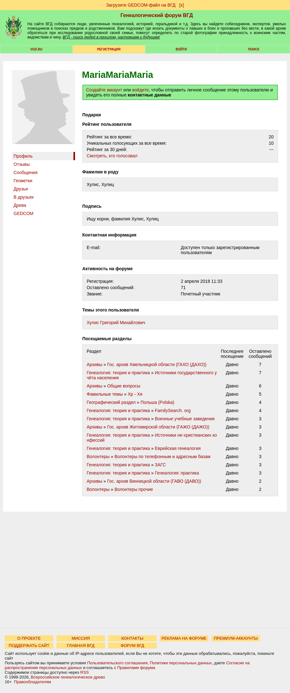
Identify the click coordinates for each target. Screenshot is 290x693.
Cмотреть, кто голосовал (112, 155)
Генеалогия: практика (177, 472)
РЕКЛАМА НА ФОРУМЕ (183, 638)
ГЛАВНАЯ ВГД (81, 645)
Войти (181, 49)
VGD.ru (36, 49)
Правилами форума (136, 667)
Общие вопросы (123, 385)
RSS (84, 672)
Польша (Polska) (157, 402)
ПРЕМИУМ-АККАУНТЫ (236, 638)
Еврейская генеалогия (177, 448)
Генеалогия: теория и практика (118, 372)
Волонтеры (98, 456)
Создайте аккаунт (104, 89)
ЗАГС (160, 464)
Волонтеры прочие (133, 489)
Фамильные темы (105, 394)
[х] (181, 5)
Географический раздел (111, 402)
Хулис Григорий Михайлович (116, 322)
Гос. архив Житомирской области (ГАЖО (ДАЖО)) (158, 426)
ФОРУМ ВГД (132, 645)
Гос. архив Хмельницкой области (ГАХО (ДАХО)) (156, 364)
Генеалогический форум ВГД (156, 15)
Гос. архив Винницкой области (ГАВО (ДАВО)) (154, 481)
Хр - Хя (135, 394)
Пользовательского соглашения (117, 663)
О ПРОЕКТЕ (29, 638)
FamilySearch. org (173, 410)
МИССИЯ (81, 638)
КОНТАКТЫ (132, 638)
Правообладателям (32, 681)
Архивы (94, 364)
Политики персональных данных (181, 663)
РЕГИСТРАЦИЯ (108, 49)
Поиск (253, 49)
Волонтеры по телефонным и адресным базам (162, 456)
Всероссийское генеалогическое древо (68, 677)
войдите (140, 89)
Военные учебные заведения (185, 418)
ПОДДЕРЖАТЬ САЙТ (29, 645)
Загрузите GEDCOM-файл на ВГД (141, 5)
